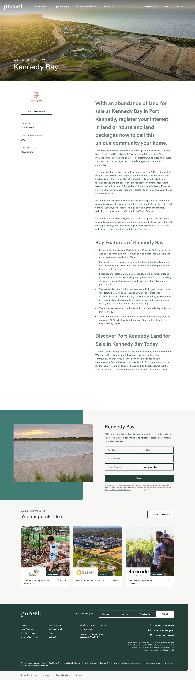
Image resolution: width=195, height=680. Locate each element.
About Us (108, 6)
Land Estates (39, 6)
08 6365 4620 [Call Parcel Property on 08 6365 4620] (178, 6)
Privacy (47, 675)
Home (24, 625)
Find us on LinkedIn (162, 635)
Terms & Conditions (63, 675)
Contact (164, 6)
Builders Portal (55, 629)
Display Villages (61, 6)
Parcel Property (28, 675)
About (51, 633)
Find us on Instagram (161, 630)
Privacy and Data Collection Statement (118, 490)
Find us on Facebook (162, 625)
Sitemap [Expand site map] (79, 675)
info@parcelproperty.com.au (93, 625)
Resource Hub (151, 6)
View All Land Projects (160, 514)
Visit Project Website (36, 111)
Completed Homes (86, 6)
